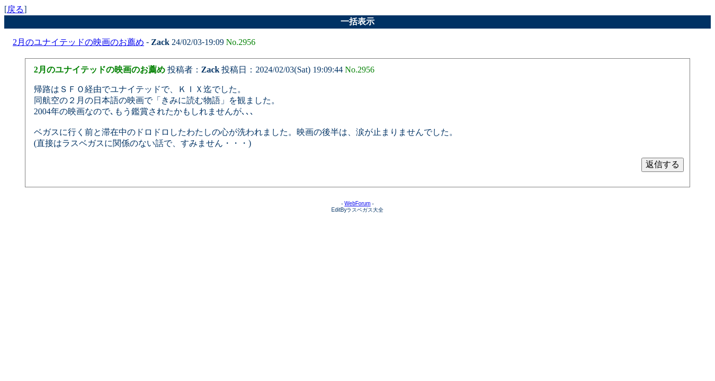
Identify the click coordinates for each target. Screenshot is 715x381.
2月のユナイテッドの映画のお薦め (78, 42)
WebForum (357, 203)
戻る (15, 9)
